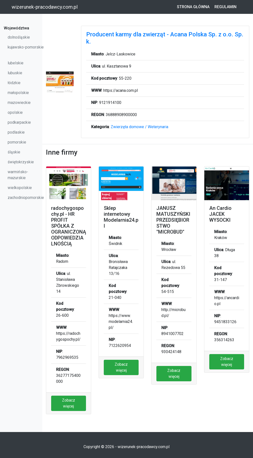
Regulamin (225, 6)
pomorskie (17, 142)
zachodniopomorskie (26, 197)
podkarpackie (19, 122)
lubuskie (15, 73)
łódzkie (14, 82)
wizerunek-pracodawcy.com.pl (45, 7)
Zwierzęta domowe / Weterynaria (139, 126)
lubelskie (15, 63)
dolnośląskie (19, 37)
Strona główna (193, 6)
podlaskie (16, 132)
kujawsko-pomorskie (26, 47)
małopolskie (18, 92)
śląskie (14, 152)
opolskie (15, 112)
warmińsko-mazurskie (18, 174)
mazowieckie (19, 102)
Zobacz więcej (68, 403)
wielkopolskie (20, 187)
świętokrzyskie (21, 162)
